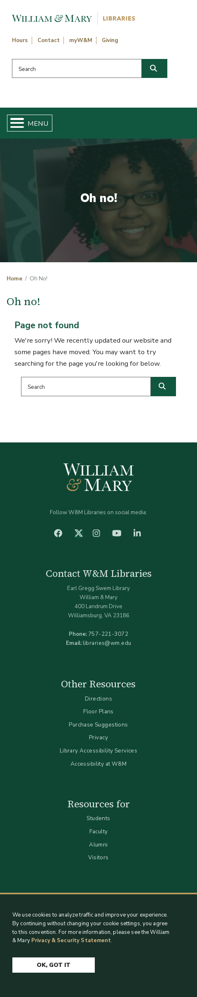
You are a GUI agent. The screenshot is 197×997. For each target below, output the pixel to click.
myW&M (80, 40)
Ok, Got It (53, 965)
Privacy (98, 737)
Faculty (98, 831)
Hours (20, 40)
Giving (110, 40)
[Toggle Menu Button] (14, 123)
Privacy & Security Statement (71, 941)
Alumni (98, 845)
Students (98, 818)
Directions (98, 699)
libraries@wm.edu (107, 643)
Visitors (98, 857)
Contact (49, 40)
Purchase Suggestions (98, 725)
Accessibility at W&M (98, 764)
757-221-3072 (108, 634)
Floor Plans (98, 711)
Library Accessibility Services (99, 751)
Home (14, 278)
